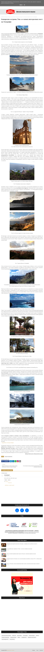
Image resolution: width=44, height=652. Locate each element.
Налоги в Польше (31, 635)
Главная (33, 650)
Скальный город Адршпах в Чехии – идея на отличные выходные (19, 548)
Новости (37, 635)
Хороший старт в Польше (32, 637)
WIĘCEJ (21, 4)
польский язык (12, 639)
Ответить (10, 482)
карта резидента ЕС (5, 639)
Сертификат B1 (24, 637)
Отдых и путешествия (11, 16)
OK (24, 4)
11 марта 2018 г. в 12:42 (7, 476)
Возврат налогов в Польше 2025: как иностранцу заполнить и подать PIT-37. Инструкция (24, 558)
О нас (37, 650)
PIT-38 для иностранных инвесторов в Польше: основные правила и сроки (21, 553)
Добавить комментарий (9, 485)
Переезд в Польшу (13, 637)
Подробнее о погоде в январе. (8, 442)
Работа (19, 637)
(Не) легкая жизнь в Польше (6, 635)
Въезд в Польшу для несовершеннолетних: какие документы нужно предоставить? (23, 563)
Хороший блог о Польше (10, 650)
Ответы (6, 481)
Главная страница (4, 16)
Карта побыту (19, 635)
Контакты (41, 650)
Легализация (25, 635)
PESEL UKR (14, 635)
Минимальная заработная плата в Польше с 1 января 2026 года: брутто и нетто (22, 543)
